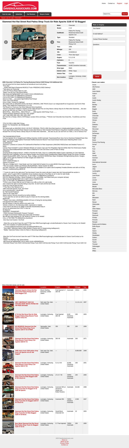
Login (126, 3)
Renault (94, 222)
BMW (94, 107)
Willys (94, 251)
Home (104, 3)
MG (93, 193)
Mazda (94, 186)
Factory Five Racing (98, 142)
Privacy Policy (64, 443)
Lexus (94, 178)
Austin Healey (96, 100)
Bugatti (94, 109)
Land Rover (96, 175)
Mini (93, 195)
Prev (6, 42)
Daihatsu (95, 124)
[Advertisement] (45, 264)
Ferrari (94, 144)
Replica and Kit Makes (99, 224)
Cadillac (94, 113)
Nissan (94, 202)
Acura (94, 85)
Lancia (94, 173)
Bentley (94, 104)
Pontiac (94, 217)
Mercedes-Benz (97, 189)
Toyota (94, 242)
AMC (94, 89)
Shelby (94, 233)
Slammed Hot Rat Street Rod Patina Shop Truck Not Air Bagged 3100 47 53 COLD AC (27, 400)
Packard (95, 211)
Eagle (94, 138)
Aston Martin (96, 91)
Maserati (95, 184)
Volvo (94, 248)
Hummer (95, 158)
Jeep (93, 169)
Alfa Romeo (96, 87)
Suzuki (94, 240)
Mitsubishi (95, 197)
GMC (94, 153)
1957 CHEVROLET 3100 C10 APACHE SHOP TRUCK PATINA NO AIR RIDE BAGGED (26, 303)
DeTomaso (95, 133)
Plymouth (95, 215)
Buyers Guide (44, 14)
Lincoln (94, 180)
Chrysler (95, 118)
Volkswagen (96, 246)
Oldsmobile (95, 204)
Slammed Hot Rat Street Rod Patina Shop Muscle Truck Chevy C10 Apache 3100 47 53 (27, 364)
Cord (93, 122)
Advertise (19, 14)
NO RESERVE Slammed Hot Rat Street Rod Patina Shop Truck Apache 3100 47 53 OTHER (25, 328)
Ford (93, 149)
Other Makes (96, 209)
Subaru (94, 237)
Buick (94, 111)
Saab (94, 228)
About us (64, 440)
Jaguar (94, 166)
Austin (94, 98)
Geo (93, 151)
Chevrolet (95, 116)
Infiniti (94, 160)
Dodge (94, 135)
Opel (93, 206)
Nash (94, 200)
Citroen (94, 120)
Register (119, 3)
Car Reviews (31, 14)
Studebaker (95, 235)
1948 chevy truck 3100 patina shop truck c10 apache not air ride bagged (26, 352)
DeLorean (95, 129)
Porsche (95, 220)
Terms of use (65, 441)
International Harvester (99, 162)
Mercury (94, 191)
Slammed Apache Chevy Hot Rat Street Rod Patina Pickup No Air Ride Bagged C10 (26, 291)
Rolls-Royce (96, 226)
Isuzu (94, 164)
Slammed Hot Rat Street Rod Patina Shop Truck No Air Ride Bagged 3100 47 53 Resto (27, 412)
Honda (94, 155)
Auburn (94, 93)
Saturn (94, 231)
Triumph (95, 244)
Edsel (94, 140)
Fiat (93, 147)
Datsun (94, 127)
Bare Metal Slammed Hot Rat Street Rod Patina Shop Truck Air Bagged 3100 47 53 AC (26, 425)
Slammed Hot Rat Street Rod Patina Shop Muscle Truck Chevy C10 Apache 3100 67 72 (27, 340)
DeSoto (94, 131)
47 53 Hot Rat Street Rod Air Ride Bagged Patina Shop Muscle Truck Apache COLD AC (26, 316)
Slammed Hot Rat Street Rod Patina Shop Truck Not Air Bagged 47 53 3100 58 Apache (27, 388)
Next (52, 42)
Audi (93, 96)
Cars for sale (6, 14)
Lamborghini (96, 171)
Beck (94, 102)
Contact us (111, 3)
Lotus (94, 182)
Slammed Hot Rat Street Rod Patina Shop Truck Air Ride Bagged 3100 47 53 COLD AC (27, 376)
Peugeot (95, 213)
